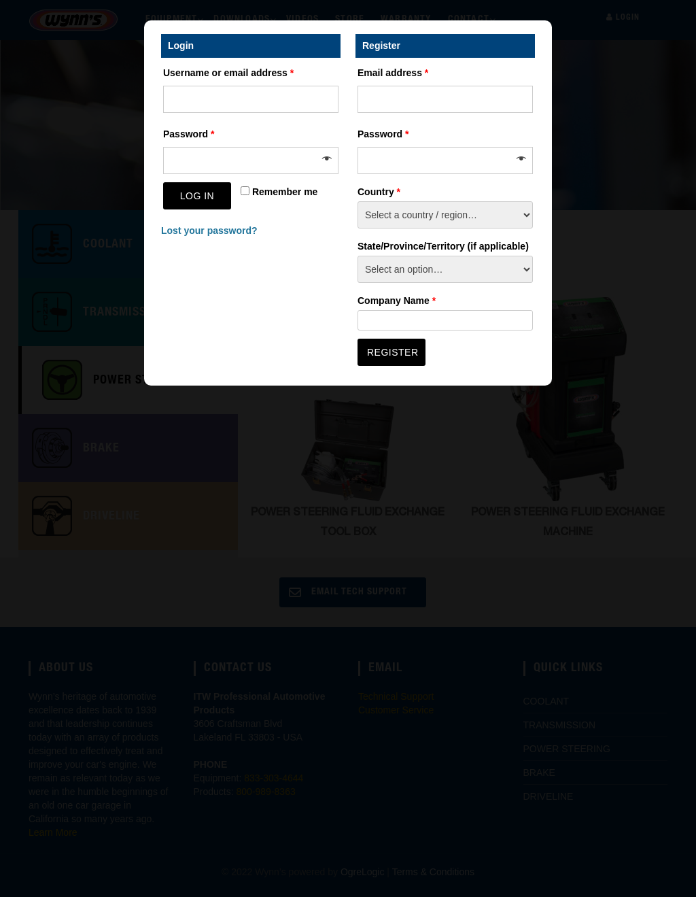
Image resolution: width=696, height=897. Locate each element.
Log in (197, 195)
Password (188, 134)
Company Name (397, 300)
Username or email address (228, 72)
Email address (393, 72)
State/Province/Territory (443, 246)
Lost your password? (209, 230)
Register (393, 352)
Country (379, 191)
